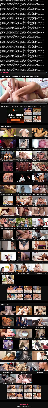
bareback (12, 106)
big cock (21, 106)
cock (40, 106)
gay (2, 106)
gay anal (16, 106)
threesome (36, 106)
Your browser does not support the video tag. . (24, 91)
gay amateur (6, 106)
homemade (30, 106)
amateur (44, 106)
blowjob (25, 106)
